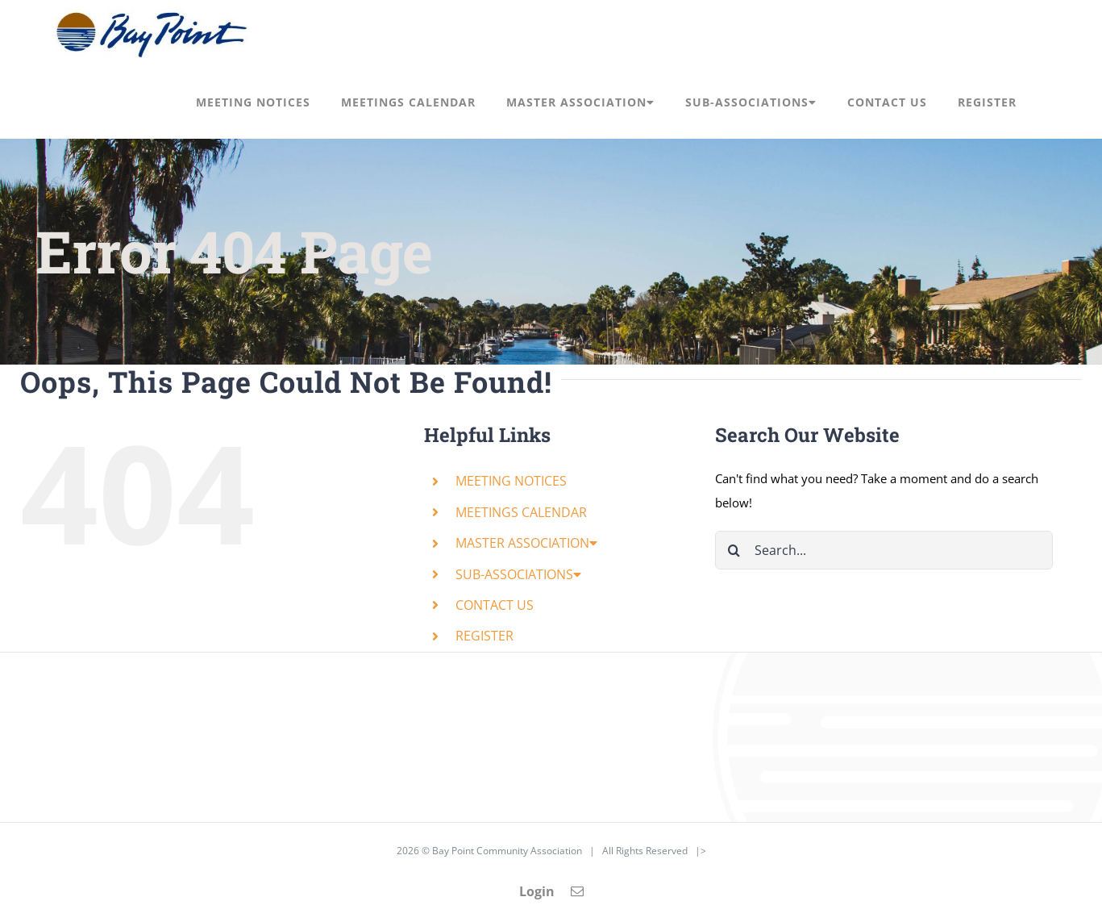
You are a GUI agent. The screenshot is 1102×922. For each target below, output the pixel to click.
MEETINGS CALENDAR (521, 512)
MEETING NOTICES (511, 481)
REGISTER (484, 636)
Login (537, 891)
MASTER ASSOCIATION (526, 543)
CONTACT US (494, 605)
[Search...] (884, 550)
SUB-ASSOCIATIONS (518, 574)
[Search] (734, 550)
